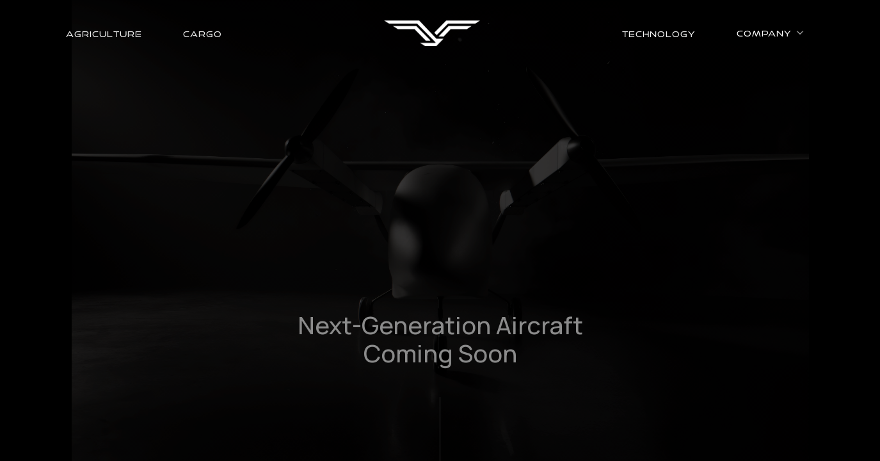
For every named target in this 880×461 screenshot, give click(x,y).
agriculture (104, 33)
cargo (202, 33)
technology (659, 33)
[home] (432, 33)
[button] (770, 32)
